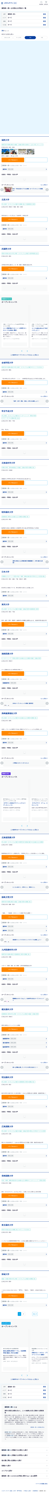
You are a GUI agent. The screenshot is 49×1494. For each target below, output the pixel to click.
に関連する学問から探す (15, 1455)
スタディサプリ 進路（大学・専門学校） (12, 1491)
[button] (1, 189)
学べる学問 (18, 37)
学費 (42, 37)
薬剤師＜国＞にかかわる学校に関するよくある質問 (19, 1476)
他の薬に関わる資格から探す (12, 1460)
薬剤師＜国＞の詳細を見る (37, 1427)
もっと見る (43, 185)
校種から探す (6, 1465)
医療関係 (35, 1491)
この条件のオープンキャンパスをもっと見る (23, 355)
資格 (30, 37)
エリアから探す (7, 1471)
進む (34, 1314)
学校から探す (27, 1491)
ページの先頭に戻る (42, 1483)
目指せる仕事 (7, 37)
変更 (44, 14)
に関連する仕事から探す (15, 1450)
